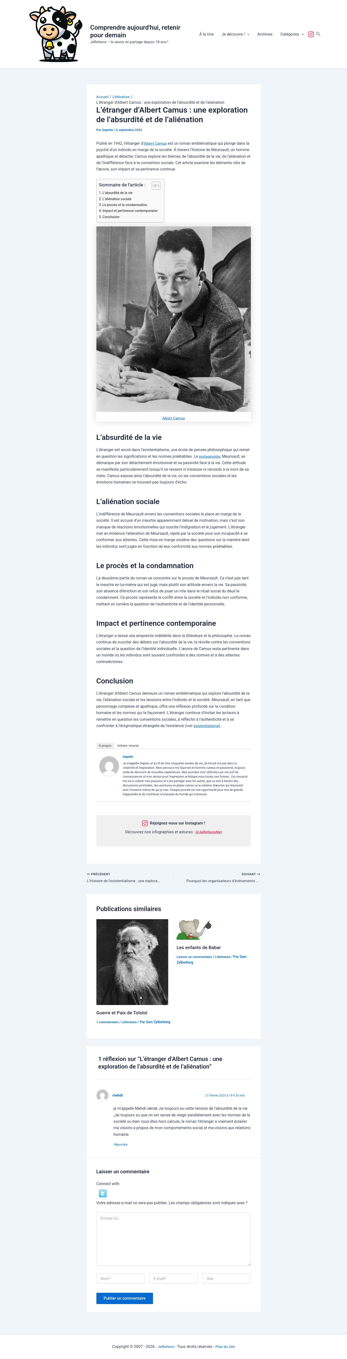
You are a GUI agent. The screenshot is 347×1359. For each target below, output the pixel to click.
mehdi (118, 1101)
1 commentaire (108, 1022)
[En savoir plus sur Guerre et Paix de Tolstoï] (132, 962)
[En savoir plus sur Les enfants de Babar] (195, 929)
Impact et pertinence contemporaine (131, 211)
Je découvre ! (235, 34)
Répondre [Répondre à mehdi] (122, 1151)
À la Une (206, 34)
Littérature (130, 1022)
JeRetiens (165, 1346)
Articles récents (128, 745)
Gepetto (128, 756)
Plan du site (225, 1346)
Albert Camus (155, 143)
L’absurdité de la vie (118, 193)
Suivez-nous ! (312, 34)
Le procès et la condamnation (126, 205)
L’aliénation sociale (118, 199)
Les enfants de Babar (200, 948)
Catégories (292, 34)
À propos (105, 745)
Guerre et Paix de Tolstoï (123, 1013)
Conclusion (111, 217)
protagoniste (210, 456)
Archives (264, 34)
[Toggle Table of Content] (154, 186)
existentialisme (207, 725)
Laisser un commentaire (195, 957)
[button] (247, 34)
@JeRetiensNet (208, 832)
